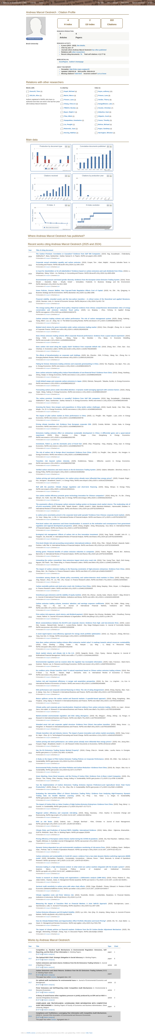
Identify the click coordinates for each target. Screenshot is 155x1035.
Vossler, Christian (104, 108)
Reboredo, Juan (69, 128)
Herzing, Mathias (70, 133)
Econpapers (47, 258)
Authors (33, 3)
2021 (30, 952)
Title (38, 946)
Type (110, 946)
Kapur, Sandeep (104, 128)
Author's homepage (76, 62)
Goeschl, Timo (35, 91)
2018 (30, 998)
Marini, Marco (69, 95)
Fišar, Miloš (68, 116)
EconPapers (63, 62)
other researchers (78, 52)
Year (31, 250)
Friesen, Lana (69, 99)
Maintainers (125, 3)
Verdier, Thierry (103, 99)
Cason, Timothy (104, 120)
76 (81, 54)
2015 (30, 965)
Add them (78, 73)
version (53, 977)
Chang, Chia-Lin (69, 104)
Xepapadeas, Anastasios (73, 120)
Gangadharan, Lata (105, 104)
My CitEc (101, 3)
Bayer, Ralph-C (69, 112)
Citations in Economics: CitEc (14, 3)
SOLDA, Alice (34, 95)
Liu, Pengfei (68, 124)
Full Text (39, 954)
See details (81, 45)
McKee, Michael (103, 124)
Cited (117, 946)
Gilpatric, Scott (103, 116)
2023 (30, 1006)
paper (58, 258)
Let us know (101, 73)
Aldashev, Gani (103, 112)
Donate (115, 3)
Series (41, 3)
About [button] (150, 3)
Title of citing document (45, 250)
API (108, 3)
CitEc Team (89, 1033)
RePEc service (31, 1033)
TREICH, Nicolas (70, 108)
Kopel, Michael (69, 91)
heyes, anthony (103, 91)
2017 (30, 958)
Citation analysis (48, 954)
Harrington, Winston (105, 133)
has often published (99, 50)
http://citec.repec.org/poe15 (79, 69)
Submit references (138, 3)
